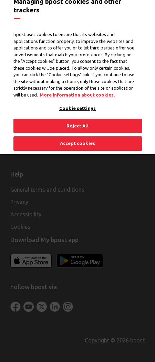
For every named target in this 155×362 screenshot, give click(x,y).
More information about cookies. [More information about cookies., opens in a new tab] (77, 91)
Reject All (77, 122)
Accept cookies (77, 140)
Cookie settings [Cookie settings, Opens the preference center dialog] (77, 105)
